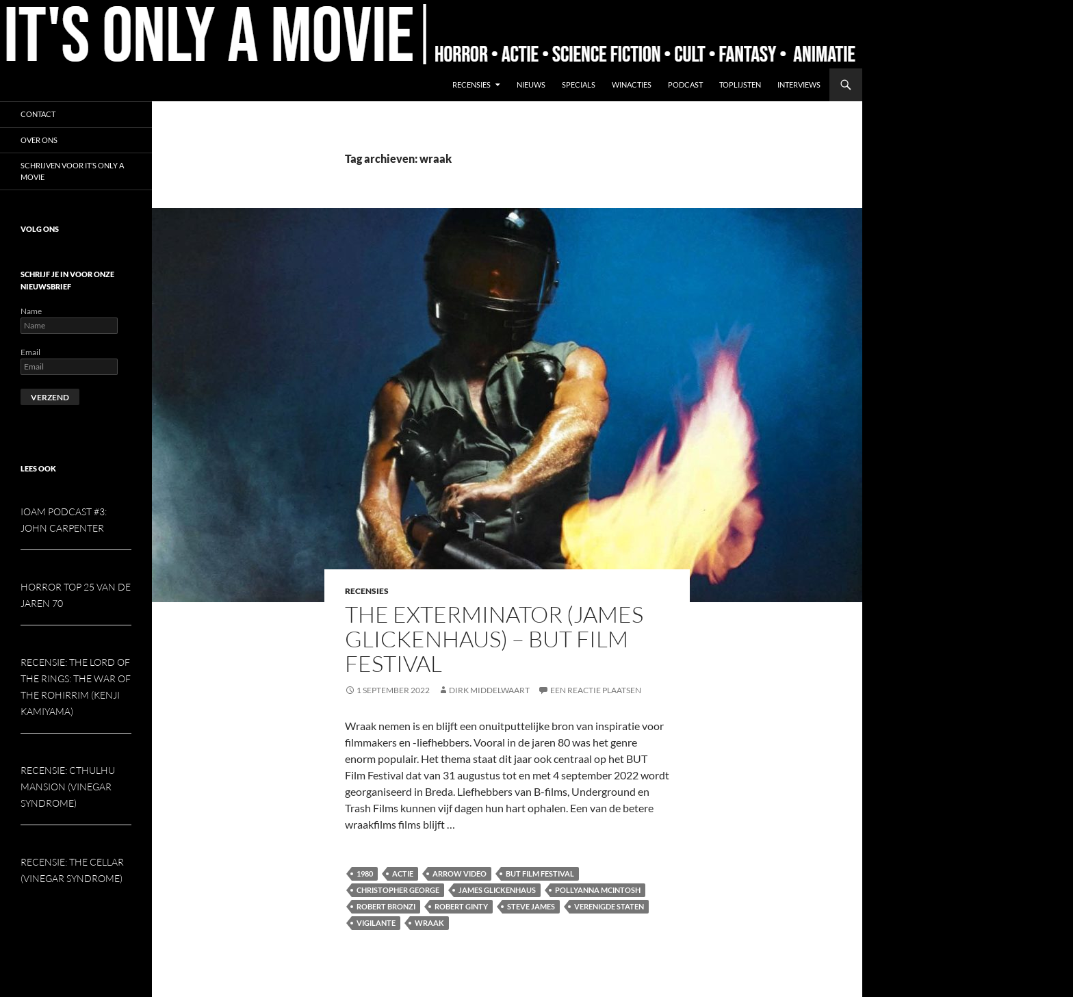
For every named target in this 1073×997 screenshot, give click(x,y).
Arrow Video (459, 873)
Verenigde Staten (609, 906)
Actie (402, 873)
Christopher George (398, 889)
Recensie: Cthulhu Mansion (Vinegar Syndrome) (68, 786)
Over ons (39, 139)
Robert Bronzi (386, 906)
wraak (429, 922)
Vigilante (376, 922)
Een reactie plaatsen (595, 690)
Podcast (685, 84)
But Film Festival (540, 873)
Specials (578, 84)
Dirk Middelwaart (489, 690)
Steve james (531, 906)
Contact (38, 113)
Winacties (631, 84)
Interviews (798, 84)
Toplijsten (740, 84)
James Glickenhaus (497, 889)
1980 (365, 873)
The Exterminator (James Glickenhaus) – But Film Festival (494, 638)
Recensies (471, 84)
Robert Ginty (461, 906)
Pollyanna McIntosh (598, 889)
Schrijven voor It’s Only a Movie (72, 171)
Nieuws (531, 84)
